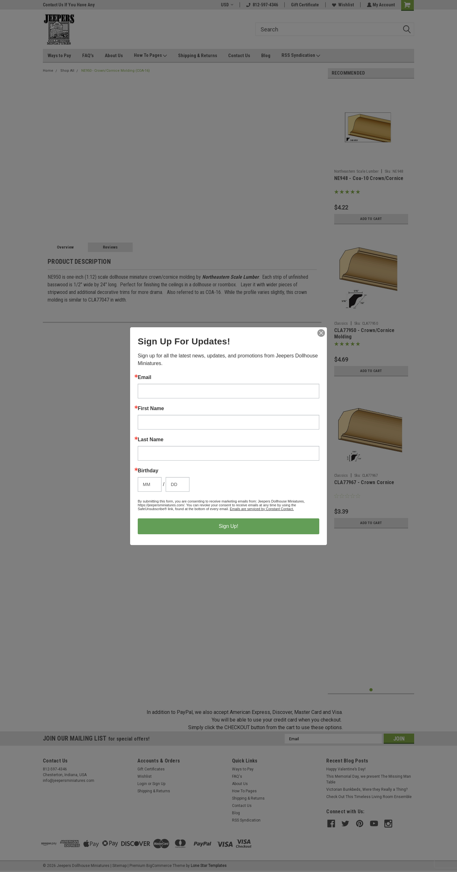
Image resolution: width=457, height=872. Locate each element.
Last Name (150, 439)
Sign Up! (228, 526)
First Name (151, 408)
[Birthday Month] (150, 484)
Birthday (148, 470)
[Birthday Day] (177, 484)
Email (144, 377)
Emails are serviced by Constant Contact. (262, 509)
